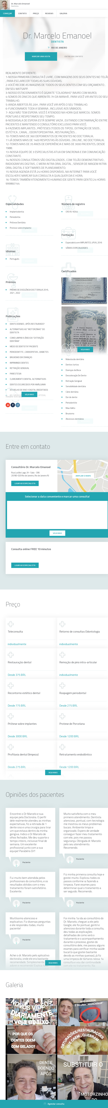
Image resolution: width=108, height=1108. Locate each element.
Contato (22, 13)
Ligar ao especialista (25, 483)
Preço (36, 13)
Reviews (49, 13)
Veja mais (85, 349)
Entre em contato (74, 54)
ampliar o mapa (83, 475)
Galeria (63, 13)
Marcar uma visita (41, 54)
